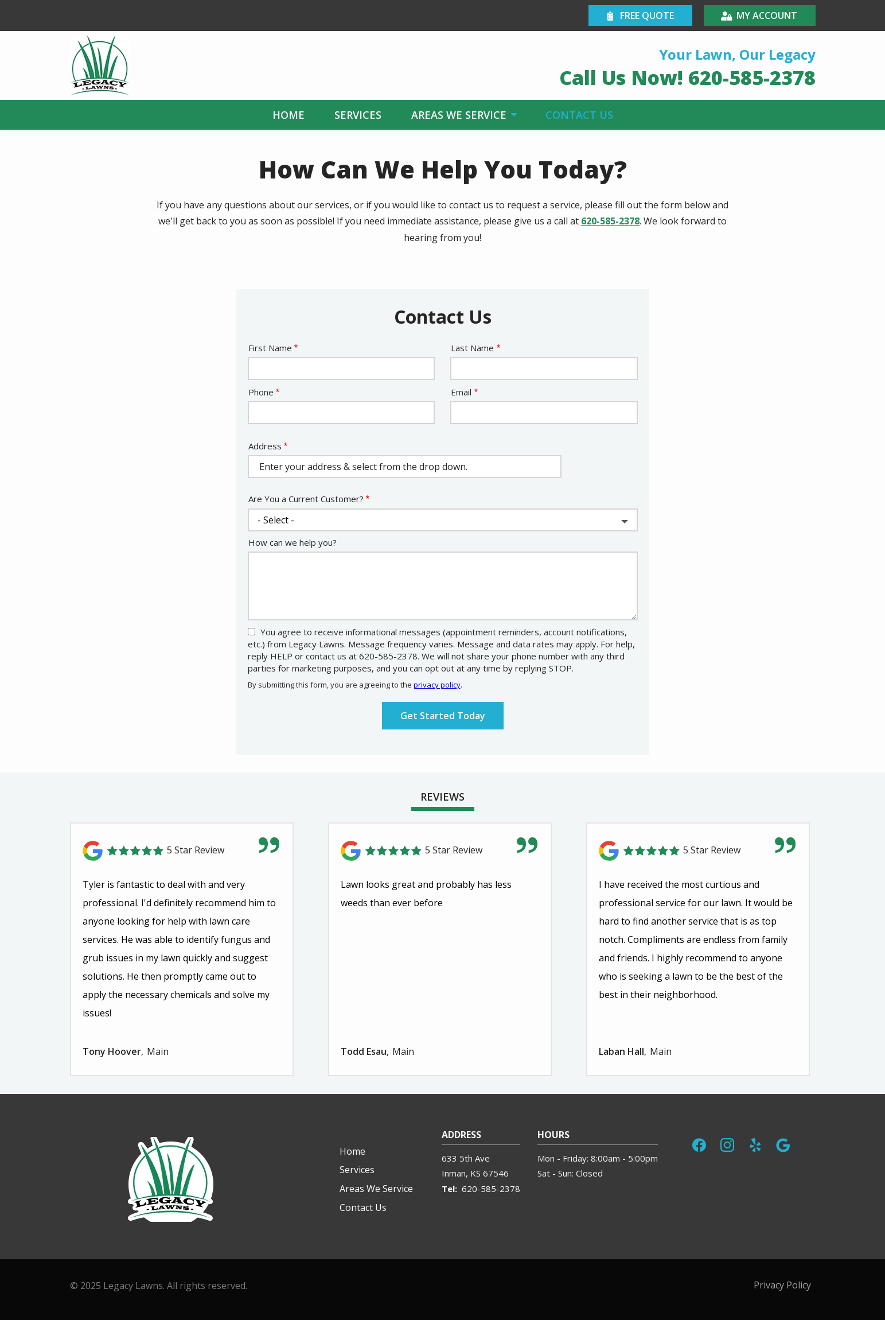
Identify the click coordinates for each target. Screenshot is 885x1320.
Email (461, 392)
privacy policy (437, 685)
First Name (270, 348)
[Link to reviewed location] (182, 851)
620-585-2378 (610, 221)
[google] (783, 1143)
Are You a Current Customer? (306, 498)
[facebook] (699, 1143)
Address (265, 446)
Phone (261, 392)
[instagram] (727, 1143)
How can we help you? (292, 542)
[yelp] (755, 1143)
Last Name (472, 348)
